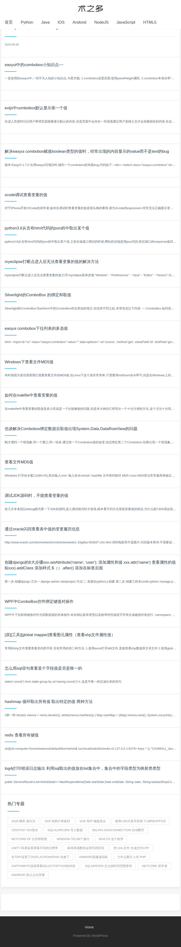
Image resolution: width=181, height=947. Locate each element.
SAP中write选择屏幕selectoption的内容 (43, 866)
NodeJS (101, 22)
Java (45, 22)
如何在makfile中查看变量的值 (31, 395)
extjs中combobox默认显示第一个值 (36, 108)
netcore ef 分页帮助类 (29, 839)
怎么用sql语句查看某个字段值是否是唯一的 (43, 668)
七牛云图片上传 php (131, 857)
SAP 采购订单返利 (57, 821)
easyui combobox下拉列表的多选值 (36, 328)
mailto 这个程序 (111, 839)
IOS (61, 22)
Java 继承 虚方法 (23, 821)
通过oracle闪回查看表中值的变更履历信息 (42, 529)
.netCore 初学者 (154, 866)
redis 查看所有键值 (22, 735)
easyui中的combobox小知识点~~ (34, 65)
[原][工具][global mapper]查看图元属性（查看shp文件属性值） (60, 635)
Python (27, 22)
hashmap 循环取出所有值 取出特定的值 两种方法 (49, 701)
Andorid (79, 22)
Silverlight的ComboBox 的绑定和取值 (38, 295)
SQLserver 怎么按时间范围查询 (108, 866)
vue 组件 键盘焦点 (92, 821)
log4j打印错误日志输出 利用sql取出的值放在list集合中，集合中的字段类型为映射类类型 (82, 768)
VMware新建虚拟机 (93, 857)
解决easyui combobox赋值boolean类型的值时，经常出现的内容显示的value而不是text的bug (87, 151)
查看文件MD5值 (19, 462)
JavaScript (126, 22)
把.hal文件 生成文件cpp (131, 848)
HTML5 (149, 22)
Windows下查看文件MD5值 (29, 362)
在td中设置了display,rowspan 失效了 (40, 857)
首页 (9, 22)
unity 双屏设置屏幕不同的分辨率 (34, 848)
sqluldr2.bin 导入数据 (65, 830)
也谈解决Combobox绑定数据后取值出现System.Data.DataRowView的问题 (71, 429)
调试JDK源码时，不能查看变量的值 (36, 495)
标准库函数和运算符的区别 (85, 848)
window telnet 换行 (73, 839)
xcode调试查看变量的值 (26, 195)
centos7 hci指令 (24, 830)
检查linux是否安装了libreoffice (140, 821)
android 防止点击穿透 (28, 875)
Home (89, 927)
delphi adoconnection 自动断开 (118, 830)
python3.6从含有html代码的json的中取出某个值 (47, 228)
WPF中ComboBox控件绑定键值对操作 (39, 601)
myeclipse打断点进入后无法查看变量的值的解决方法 (52, 261)
